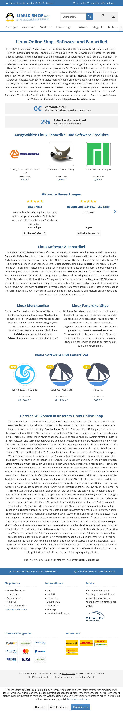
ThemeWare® (88, 677)
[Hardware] (81, 27)
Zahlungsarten (14, 598)
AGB (49, 590)
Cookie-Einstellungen (58, 613)
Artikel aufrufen (34, 233)
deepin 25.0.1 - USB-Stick (24, 389)
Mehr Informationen (78, 698)
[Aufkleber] (45, 27)
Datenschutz (53, 601)
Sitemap (51, 609)
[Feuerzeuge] (63, 27)
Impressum (53, 598)
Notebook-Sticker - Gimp (61, 169)
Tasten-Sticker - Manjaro (98, 169)
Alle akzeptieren (59, 706)
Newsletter (53, 605)
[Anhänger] (11, 27)
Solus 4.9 (98, 389)
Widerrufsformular (16, 605)
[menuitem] (113, 16)
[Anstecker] (28, 27)
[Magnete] (98, 27)
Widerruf (11, 601)
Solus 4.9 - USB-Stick (61, 389)
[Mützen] (113, 27)
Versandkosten (68, 673)
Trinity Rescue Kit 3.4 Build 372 (24, 171)
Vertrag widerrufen (16, 609)
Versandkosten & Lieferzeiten (15, 592)
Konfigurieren (80, 706)
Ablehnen (40, 706)
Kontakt (51, 594)
